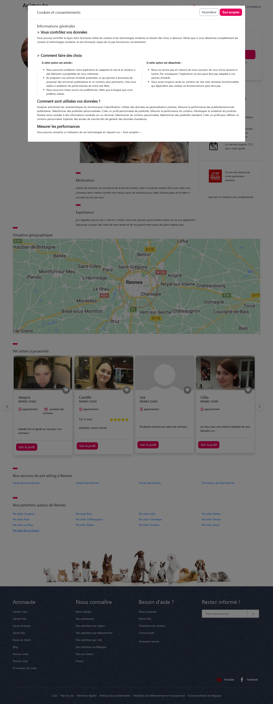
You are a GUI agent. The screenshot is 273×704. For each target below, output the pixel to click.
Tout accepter (231, 12)
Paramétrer (209, 12)
